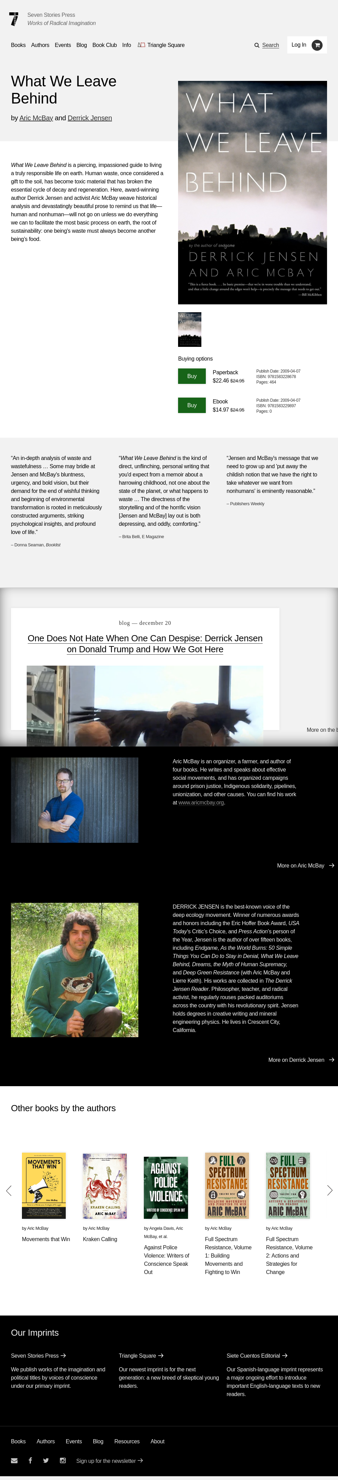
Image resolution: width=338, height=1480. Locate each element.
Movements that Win (46, 1243)
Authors (46, 1445)
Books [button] (18, 45)
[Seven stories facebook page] (30, 1464)
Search (270, 45)
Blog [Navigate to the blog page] (81, 45)
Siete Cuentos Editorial (253, 1359)
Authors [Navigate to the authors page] (40, 45)
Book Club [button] (104, 45)
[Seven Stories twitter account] (46, 1464)
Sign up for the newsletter (106, 1465)
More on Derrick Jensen (296, 1064)
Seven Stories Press (51, 15)
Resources (127, 1445)
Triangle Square (137, 1359)
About (157, 1445)
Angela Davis (161, 1232)
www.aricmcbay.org (201, 806)
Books (18, 1445)
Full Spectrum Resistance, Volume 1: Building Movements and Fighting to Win (228, 1259)
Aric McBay (36, 118)
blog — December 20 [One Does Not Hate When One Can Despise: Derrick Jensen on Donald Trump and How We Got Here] (115, 623)
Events (74, 1445)
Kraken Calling (100, 1243)
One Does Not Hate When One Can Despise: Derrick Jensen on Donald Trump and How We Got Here (115, 649)
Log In (299, 45)
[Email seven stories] (14, 1464)
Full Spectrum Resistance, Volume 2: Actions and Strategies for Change (289, 1259)
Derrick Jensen (90, 118)
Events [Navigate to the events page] (63, 45)
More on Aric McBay (300, 869)
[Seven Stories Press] (14, 19)
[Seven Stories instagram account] (62, 1464)
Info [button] (126, 45)
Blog (98, 1445)
